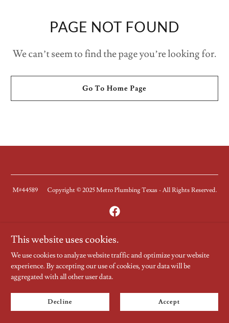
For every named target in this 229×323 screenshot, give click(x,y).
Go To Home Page (114, 88)
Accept (169, 301)
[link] (115, 211)
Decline (60, 301)
